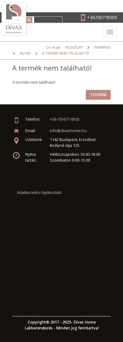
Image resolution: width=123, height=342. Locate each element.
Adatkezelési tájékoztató (39, 192)
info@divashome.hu (68, 130)
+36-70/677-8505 (65, 119)
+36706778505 (102, 17)
